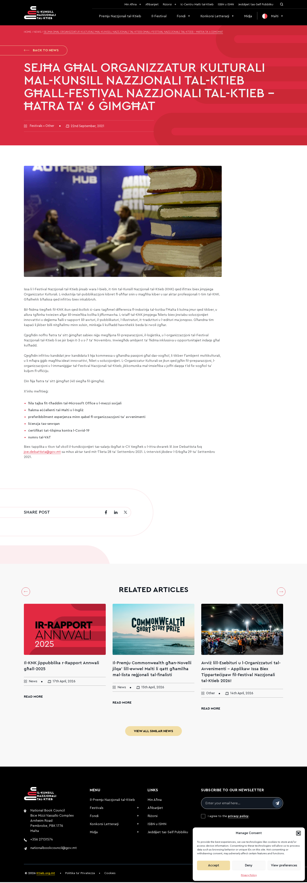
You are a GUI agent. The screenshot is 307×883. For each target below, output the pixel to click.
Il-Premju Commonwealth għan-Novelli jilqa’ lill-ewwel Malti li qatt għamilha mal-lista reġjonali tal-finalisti (152, 670)
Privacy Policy (249, 875)
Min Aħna (131, 4)
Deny (248, 865)
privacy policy (238, 817)
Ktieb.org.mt (45, 874)
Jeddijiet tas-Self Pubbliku (255, 4)
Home (27, 32)
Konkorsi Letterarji (214, 16)
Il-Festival (159, 16)
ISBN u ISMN (226, 4)
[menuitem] (272, 16)
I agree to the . (228, 817)
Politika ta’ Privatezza (80, 874)
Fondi (181, 16)
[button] (298, 833)
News (37, 32)
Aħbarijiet (152, 4)
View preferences (284, 865)
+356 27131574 (41, 840)
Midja (248, 16)
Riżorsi (167, 4)
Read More (33, 697)
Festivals (96, 808)
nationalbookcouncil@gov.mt (53, 848)
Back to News (41, 50)
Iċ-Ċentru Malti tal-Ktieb (197, 4)
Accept (213, 865)
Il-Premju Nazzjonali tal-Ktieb (112, 800)
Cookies (110, 874)
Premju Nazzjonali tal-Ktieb (120, 16)
